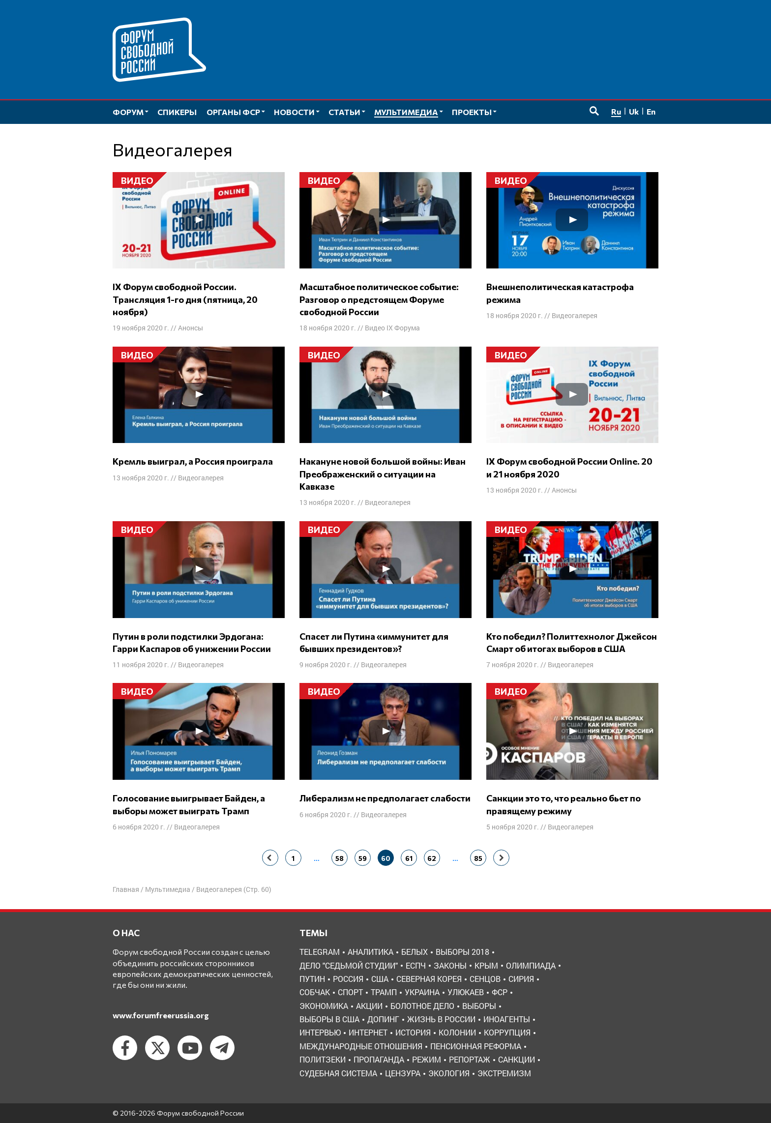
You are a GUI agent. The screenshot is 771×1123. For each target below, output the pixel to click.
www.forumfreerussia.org (161, 1015)
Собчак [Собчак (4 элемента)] (314, 992)
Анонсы (190, 327)
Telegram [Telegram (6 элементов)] (319, 951)
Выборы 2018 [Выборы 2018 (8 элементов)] (462, 951)
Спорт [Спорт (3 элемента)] (350, 992)
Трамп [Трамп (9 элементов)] (384, 992)
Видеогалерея (574, 315)
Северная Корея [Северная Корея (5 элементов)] (429, 979)
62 (431, 858)
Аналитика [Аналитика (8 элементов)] (370, 951)
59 (362, 858)
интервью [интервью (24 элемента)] (320, 1032)
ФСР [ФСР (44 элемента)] (499, 992)
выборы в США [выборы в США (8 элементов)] (329, 1019)
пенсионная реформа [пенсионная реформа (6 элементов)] (475, 1046)
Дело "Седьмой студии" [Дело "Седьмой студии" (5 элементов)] (348, 965)
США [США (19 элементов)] (379, 979)
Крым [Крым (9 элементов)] (486, 965)
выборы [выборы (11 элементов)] (479, 1006)
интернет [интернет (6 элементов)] (368, 1032)
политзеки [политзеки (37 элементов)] (322, 1059)
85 (478, 858)
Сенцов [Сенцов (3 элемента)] (485, 979)
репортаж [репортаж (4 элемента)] (469, 1059)
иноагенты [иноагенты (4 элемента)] (506, 1019)
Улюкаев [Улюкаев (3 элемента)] (465, 992)
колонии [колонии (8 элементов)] (457, 1032)
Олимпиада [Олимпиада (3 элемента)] (531, 965)
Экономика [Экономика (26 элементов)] (323, 1006)
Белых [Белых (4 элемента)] (414, 951)
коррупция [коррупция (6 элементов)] (507, 1032)
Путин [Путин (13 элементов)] (312, 979)
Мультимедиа (167, 889)
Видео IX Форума (392, 327)
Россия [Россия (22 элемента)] (348, 979)
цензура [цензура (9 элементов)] (402, 1073)
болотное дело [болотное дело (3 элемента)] (422, 1006)
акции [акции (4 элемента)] (369, 1006)
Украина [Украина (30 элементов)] (422, 992)
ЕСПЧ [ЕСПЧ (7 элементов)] (416, 965)
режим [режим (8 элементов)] (426, 1059)
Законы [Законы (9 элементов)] (450, 965)
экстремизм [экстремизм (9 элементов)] (504, 1073)
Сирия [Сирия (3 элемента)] (521, 979)
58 (339, 858)
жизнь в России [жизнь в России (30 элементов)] (441, 1019)
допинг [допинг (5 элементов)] (383, 1019)
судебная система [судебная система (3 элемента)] (338, 1073)
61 (409, 858)
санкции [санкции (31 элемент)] (516, 1059)
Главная (126, 889)
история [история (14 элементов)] (413, 1032)
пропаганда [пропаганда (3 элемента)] (379, 1059)
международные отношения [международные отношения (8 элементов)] (360, 1046)
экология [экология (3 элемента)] (449, 1073)
